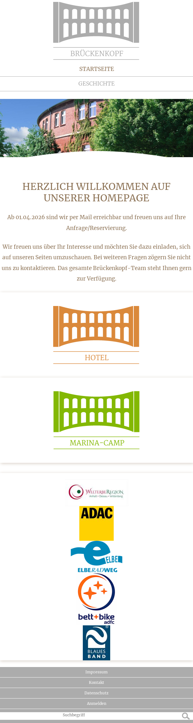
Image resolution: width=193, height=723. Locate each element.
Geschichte (96, 83)
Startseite (96, 69)
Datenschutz (96, 693)
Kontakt (96, 682)
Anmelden (96, 703)
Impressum (96, 672)
